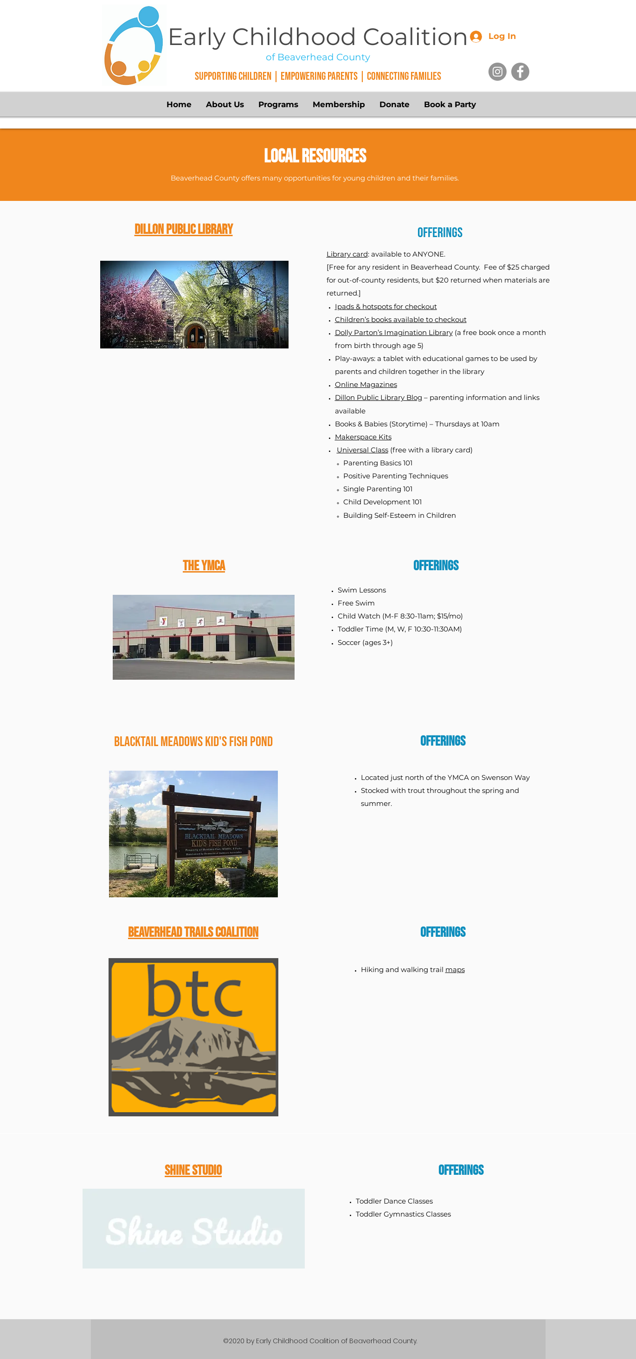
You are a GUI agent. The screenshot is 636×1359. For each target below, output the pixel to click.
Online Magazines (366, 384)
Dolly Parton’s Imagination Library (394, 332)
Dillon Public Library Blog (378, 397)
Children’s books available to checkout (401, 319)
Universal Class (362, 449)
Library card (347, 254)
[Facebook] (520, 72)
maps (455, 969)
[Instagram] (497, 72)
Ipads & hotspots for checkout (386, 306)
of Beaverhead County (318, 57)
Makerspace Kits (363, 436)
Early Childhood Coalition (318, 36)
